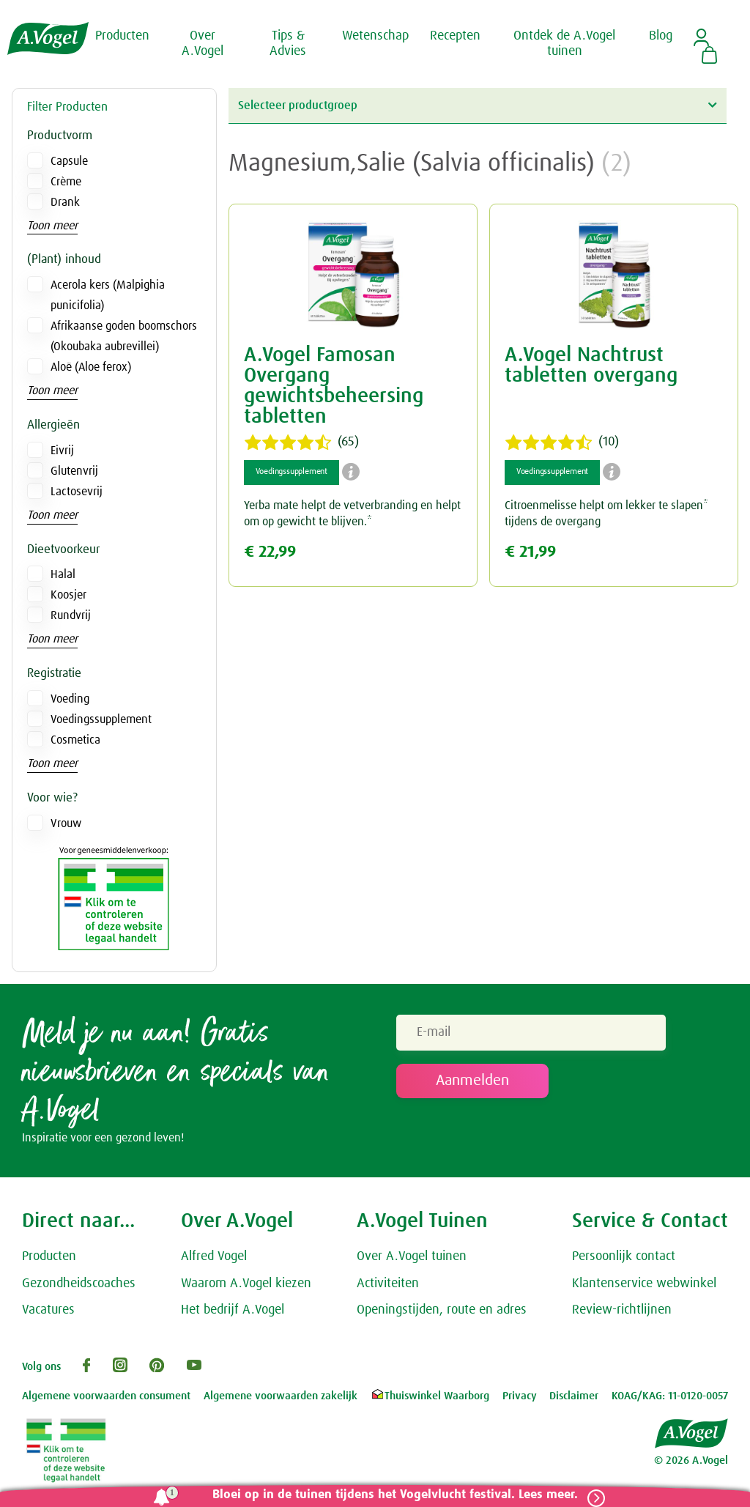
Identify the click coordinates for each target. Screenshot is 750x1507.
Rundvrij (71, 615)
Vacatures (48, 1313)
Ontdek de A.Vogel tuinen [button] (564, 43)
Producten (49, 1259)
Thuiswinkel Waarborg (429, 1398)
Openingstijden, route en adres (442, 1313)
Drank (65, 202)
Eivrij (62, 450)
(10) (562, 442)
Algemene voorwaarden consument (106, 1398)
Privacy (519, 1398)
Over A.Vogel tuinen (412, 1259)
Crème (66, 182)
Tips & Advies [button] (288, 43)
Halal (63, 574)
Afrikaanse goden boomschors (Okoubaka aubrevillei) (124, 336)
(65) (301, 442)
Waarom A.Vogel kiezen (246, 1286)
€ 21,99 (530, 552)
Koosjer (68, 595)
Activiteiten (388, 1286)
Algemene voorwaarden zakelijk (280, 1398)
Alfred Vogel (214, 1259)
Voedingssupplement (101, 719)
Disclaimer (573, 1398)
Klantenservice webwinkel (644, 1286)
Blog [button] (660, 35)
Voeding (70, 699)
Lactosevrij (77, 491)
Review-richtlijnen (622, 1313)
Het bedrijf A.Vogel (232, 1313)
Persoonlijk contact (623, 1259)
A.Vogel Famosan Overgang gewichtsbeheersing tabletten (333, 386)
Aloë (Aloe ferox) (91, 367)
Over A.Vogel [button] (202, 43)
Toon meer (52, 226)
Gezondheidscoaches (78, 1286)
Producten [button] (122, 35)
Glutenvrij (74, 471)
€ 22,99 (270, 552)
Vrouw (66, 823)
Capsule (69, 161)
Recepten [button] (455, 35)
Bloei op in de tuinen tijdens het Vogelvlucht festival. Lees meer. (389, 1495)
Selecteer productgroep (477, 105)
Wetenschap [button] (375, 35)
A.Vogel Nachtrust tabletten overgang (591, 365)
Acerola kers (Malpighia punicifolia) (108, 295)
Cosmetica (75, 740)
